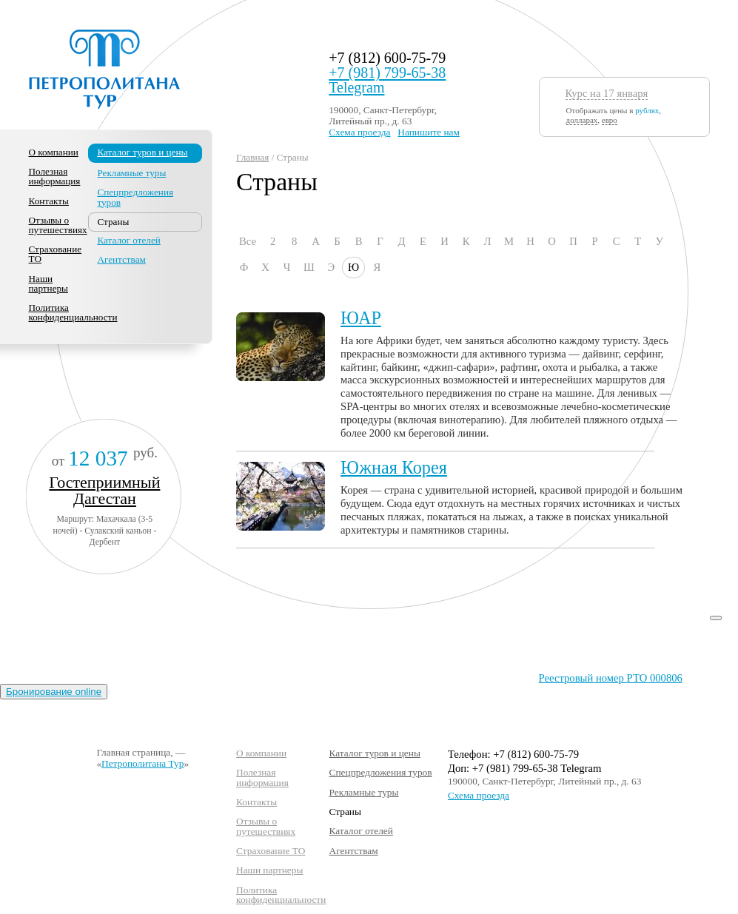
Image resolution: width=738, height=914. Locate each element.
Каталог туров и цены (142, 152)
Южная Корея (394, 467)
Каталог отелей (128, 240)
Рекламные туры (131, 172)
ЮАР (361, 318)
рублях (647, 110)
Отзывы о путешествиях (58, 225)
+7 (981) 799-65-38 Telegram (387, 79)
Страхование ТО (55, 253)
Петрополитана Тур (142, 763)
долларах (582, 119)
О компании (53, 152)
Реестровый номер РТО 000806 (610, 678)
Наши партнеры (48, 283)
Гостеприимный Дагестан (104, 490)
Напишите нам (428, 132)
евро (609, 119)
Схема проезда (359, 132)
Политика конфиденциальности (73, 312)
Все (247, 241)
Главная (252, 157)
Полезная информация (55, 176)
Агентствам (121, 259)
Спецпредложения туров (135, 197)
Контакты (49, 200)
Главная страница (133, 752)
